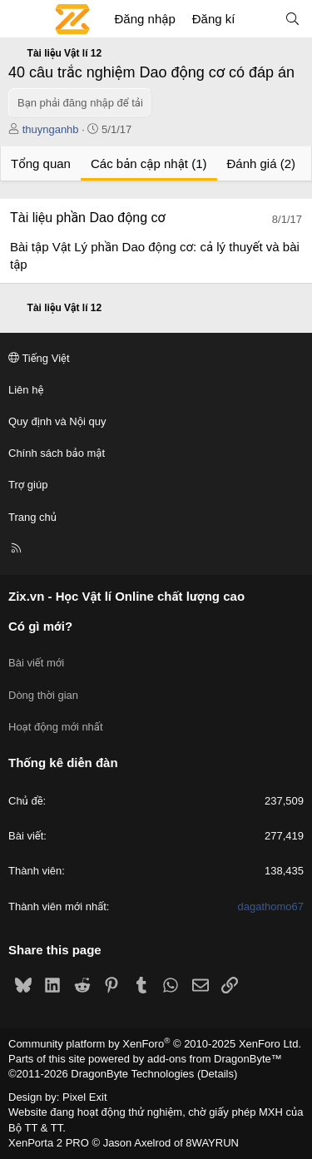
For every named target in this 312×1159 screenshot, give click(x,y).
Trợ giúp (27, 484)
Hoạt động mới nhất (55, 727)
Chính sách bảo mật (56, 453)
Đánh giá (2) (261, 163)
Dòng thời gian (43, 695)
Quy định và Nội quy (57, 421)
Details (217, 1073)
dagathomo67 (270, 906)
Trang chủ (32, 517)
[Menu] (21, 19)
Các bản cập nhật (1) (149, 163)
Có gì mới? (40, 626)
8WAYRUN (212, 1143)
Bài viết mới (36, 662)
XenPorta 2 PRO (48, 1143)
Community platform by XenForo (154, 1044)
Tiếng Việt (39, 358)
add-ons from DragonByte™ (214, 1059)
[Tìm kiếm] (292, 19)
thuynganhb (50, 129)
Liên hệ (25, 390)
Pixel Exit (84, 1097)
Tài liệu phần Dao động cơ (88, 218)
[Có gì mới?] (259, 19)
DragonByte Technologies (132, 1073)
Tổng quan (41, 163)
